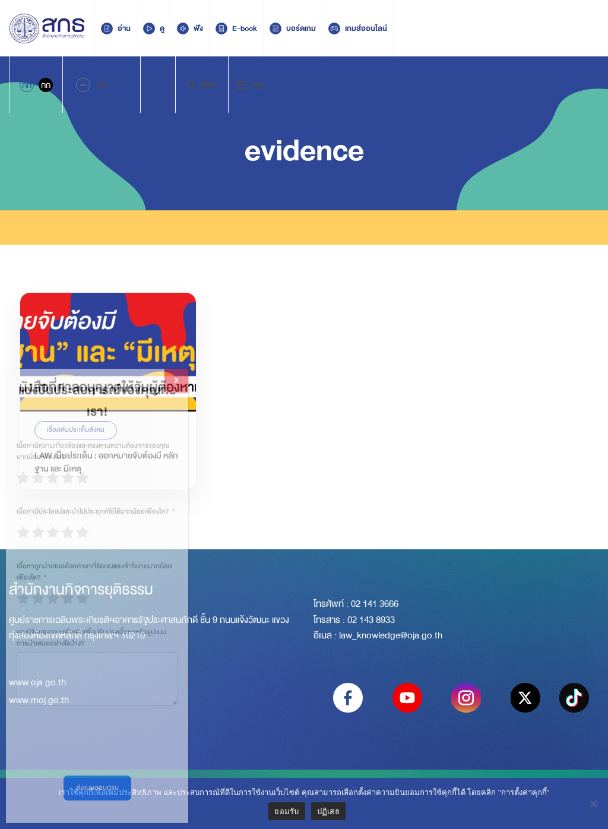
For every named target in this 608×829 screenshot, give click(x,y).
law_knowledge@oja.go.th (390, 635)
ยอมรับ (286, 811)
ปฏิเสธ (328, 811)
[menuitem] (158, 85)
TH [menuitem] (158, 85)
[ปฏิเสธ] (593, 803)
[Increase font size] (120, 85)
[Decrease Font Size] (83, 85)
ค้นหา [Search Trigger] (201, 84)
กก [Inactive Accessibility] (45, 85)
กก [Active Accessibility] (26, 85)
